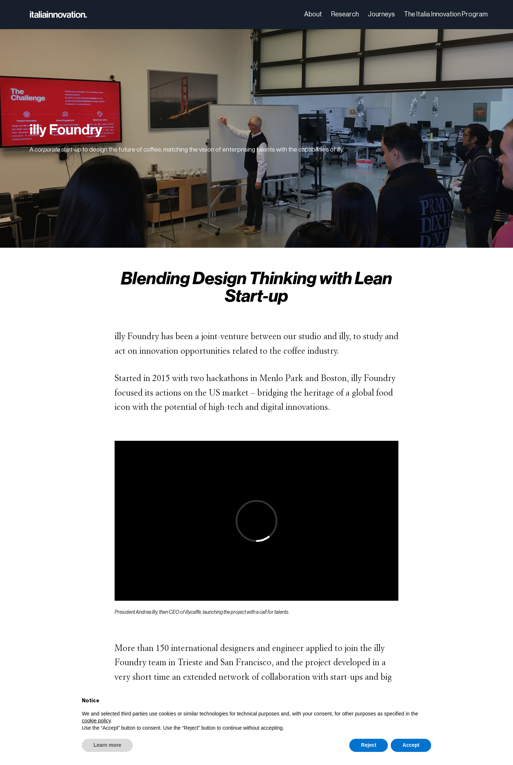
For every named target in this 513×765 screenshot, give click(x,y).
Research (345, 14)
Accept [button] (410, 745)
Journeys (381, 14)
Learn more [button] (107, 745)
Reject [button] (368, 745)
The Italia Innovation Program (446, 14)
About (313, 14)
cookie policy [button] (96, 720)
